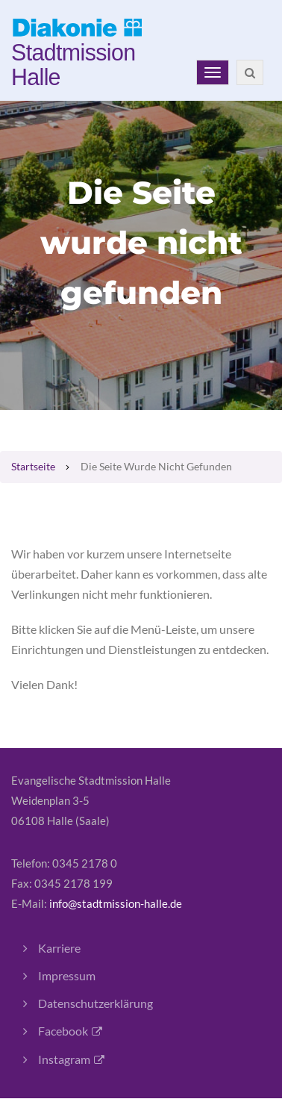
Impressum (66, 975)
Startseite (33, 467)
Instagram (64, 1059)
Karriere (59, 948)
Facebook (63, 1031)
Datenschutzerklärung (95, 1003)
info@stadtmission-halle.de (115, 903)
